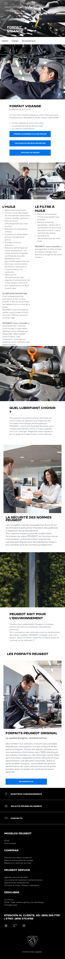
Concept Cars (10, 905)
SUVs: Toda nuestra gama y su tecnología (24, 902)
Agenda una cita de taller (16, 877)
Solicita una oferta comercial (18, 857)
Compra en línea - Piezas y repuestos (21, 885)
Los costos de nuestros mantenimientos (23, 880)
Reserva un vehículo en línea (17, 863)
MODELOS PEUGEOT (18, 833)
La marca (8, 899)
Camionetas (10, 843)
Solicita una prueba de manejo (18, 860)
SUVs (6, 841)
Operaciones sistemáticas (16, 883)
